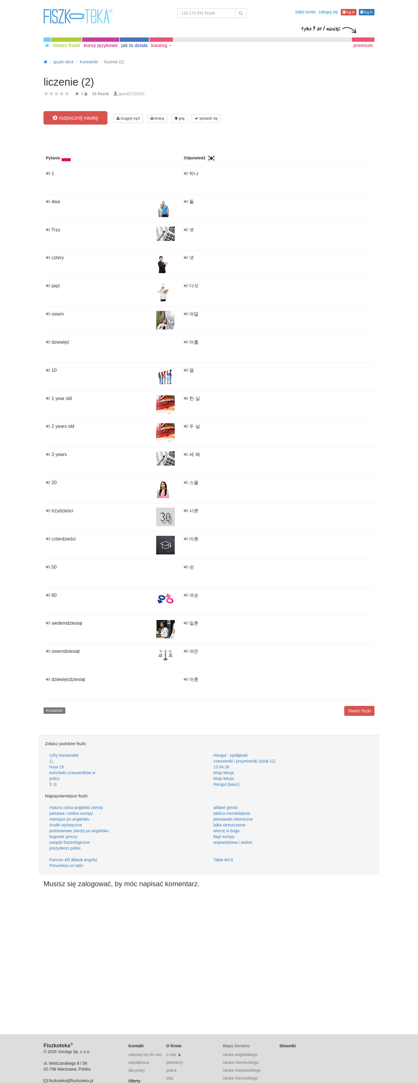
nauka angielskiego (240, 1054)
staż (170, 1078)
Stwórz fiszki (359, 711)
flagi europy (223, 836)
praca (171, 1070)
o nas (171, 1054)
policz (54, 778)
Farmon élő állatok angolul (73, 859)
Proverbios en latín (66, 865)
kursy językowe (101, 45)
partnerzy (174, 1062)
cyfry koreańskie (64, 755)
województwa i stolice (232, 842)
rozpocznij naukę (75, 118)
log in (349, 12)
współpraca (139, 1062)
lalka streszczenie (229, 825)
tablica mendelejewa (231, 813)
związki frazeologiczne (69, 842)
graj (179, 118)
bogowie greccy (63, 836)
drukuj (157, 118)
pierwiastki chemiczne (233, 819)
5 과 (53, 784)
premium (363, 45)
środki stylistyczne (65, 825)
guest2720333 (132, 93)
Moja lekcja (223, 772)
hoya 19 (56, 767)
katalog (161, 45)
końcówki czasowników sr (72, 772)
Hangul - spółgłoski (230, 755)
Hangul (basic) (226, 784)
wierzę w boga (226, 830)
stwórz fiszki (66, 45)
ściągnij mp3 (128, 118)
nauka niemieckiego (241, 1062)
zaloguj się (328, 12)
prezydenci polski (64, 848)
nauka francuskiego (240, 1078)
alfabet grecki (225, 807)
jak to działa (134, 45)
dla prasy (137, 1070)
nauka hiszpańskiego (242, 1070)
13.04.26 (221, 767)
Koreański (54, 710)
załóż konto (305, 12)
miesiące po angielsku (69, 819)
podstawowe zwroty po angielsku (79, 830)
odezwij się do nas (145, 1054)
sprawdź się (206, 118)
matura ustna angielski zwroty (76, 807)
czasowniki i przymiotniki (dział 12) (244, 761)
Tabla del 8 (223, 859)
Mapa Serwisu (236, 1046)
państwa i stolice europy (71, 813)
